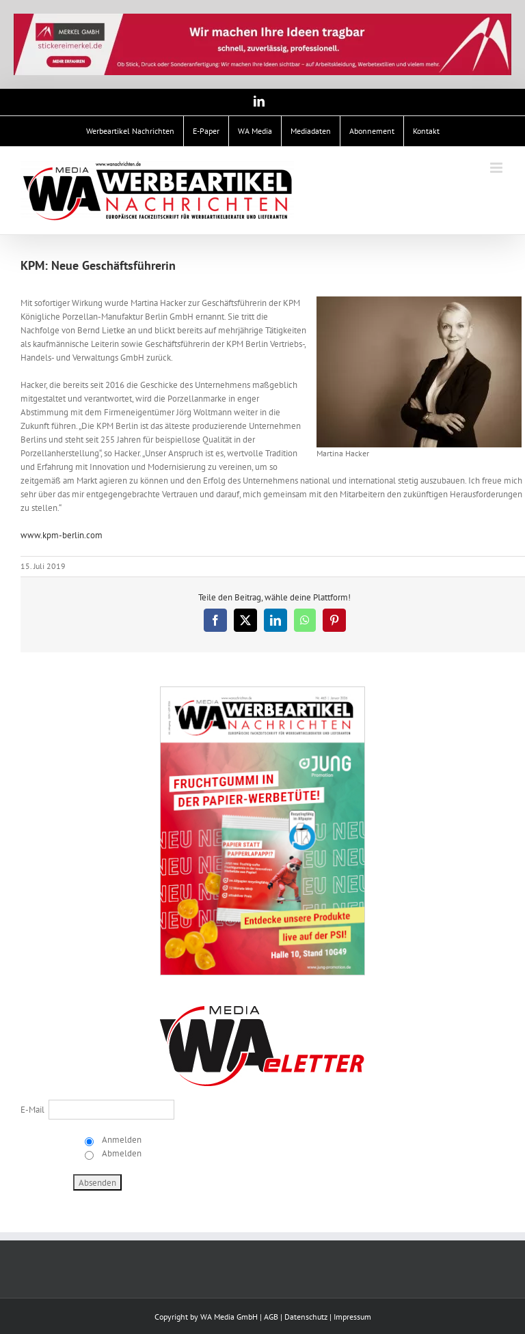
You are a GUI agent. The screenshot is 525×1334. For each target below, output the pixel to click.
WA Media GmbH (229, 1316)
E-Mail (32, 1109)
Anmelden (121, 1139)
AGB (271, 1316)
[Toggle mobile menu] (497, 168)
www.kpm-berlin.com (62, 535)
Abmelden (121, 1153)
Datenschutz (305, 1316)
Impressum (352, 1316)
